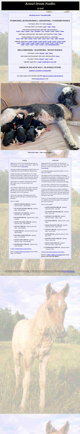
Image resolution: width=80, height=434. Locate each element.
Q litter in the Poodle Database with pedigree (52, 252)
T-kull (27, 44)
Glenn (52, 31)
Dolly (39, 38)
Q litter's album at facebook (54, 254)
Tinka (60, 34)
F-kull (54, 41)
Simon (62, 31)
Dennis (27, 31)
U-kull (31, 44)
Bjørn (51, 53)
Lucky (45, 26)
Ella (22, 38)
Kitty (48, 38)
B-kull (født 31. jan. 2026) (49, 62)
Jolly (46, 53)
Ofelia (53, 26)
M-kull (37, 43)
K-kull (27, 43)
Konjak (47, 31)
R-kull (61, 43)
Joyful (51, 59)
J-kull (23, 43)
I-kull (18, 43)
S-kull (22, 44)
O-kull (47, 43)
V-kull (36, 44)
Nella (49, 26)
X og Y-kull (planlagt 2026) (51, 44)
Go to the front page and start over (67, 270)
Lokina (30, 38)
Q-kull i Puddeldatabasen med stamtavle (20, 248)
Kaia (52, 38)
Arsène (18, 31)
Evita (55, 34)
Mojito (57, 31)
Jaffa (56, 38)
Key (43, 31)
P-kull (51, 43)
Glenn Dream (24, 166)
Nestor (18, 38)
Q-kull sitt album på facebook (22, 251)
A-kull (30, 41)
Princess (41, 59)
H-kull (63, 41)
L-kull (32, 43)
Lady (46, 59)
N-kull (42, 43)
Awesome (61, 38)
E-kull (49, 41)
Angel (43, 38)
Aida (25, 38)
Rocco (58, 56)
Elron (22, 31)
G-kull (59, 41)
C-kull (39, 41)
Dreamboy (37, 31)
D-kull (44, 41)
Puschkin (49, 24)
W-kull (41, 44)
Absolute (41, 53)
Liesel (35, 38)
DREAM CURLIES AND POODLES (53, 76)
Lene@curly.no (39, 78)
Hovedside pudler (46, 15)
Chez (32, 31)
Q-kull (56, 43)
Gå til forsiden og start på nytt (69, 271)
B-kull (35, 41)
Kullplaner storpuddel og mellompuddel (40, 70)
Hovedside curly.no (34, 15)
